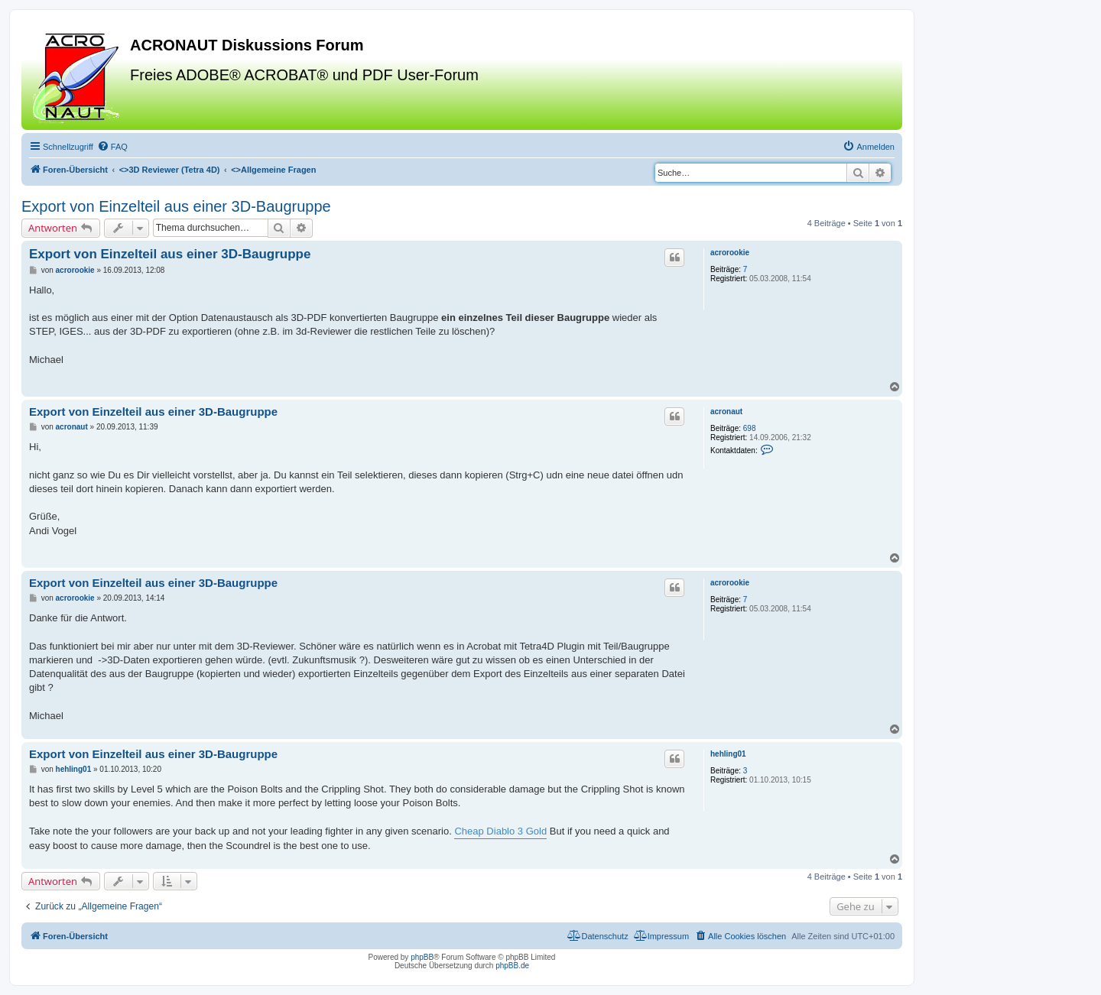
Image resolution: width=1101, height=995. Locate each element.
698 (749, 428)
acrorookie (729, 252)
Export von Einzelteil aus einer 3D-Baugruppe (176, 206)
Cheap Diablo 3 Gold (500, 831)
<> (169, 169)
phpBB (422, 957)
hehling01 (728, 754)
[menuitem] (112, 147)
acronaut (726, 411)
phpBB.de (512, 965)
